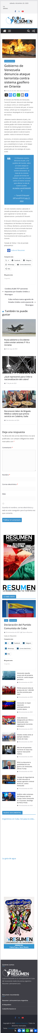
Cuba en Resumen (24, 91)
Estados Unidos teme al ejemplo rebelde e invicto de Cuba (25, 737)
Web (4, 494)
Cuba (6, 620)
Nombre (6, 475)
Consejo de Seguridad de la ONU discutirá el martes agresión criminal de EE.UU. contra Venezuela (25, 781)
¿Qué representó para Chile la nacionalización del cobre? (18, 378)
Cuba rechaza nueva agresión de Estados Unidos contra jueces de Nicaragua (22, 302)
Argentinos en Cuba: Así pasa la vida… (18, 819)
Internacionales (9, 61)
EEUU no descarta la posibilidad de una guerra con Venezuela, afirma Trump (24, 765)
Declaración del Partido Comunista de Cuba (17, 626)
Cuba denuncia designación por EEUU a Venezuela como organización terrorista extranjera (25, 722)
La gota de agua (9, 858)
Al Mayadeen (6, 1005)
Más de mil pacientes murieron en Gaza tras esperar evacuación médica (24, 751)
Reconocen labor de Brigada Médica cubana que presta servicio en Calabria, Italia (17, 414)
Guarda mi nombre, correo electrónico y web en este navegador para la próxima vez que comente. (18, 510)
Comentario (7, 447)
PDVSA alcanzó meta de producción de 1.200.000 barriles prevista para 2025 (25, 691)
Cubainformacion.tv (9, 1009)
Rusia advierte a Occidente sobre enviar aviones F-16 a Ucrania (17, 342)
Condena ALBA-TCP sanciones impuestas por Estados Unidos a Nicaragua (15, 292)
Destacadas (13, 620)
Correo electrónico (10, 484)
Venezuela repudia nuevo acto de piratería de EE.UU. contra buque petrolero (25, 676)
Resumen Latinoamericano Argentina (15, 1000)
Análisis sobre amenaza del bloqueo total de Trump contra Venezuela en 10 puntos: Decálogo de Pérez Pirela (25, 798)
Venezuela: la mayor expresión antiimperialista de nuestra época (24, 706)
